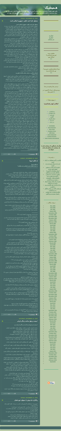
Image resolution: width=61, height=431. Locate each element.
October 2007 (52, 255)
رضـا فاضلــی (52, 111)
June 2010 (52, 285)
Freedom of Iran (52, 131)
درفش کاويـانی (51, 118)
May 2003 (52, 227)
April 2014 (53, 361)
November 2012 (53, 335)
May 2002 (52, 205)
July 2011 (52, 308)
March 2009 (53, 264)
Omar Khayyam (52, 127)
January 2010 (52, 276)
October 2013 (52, 354)
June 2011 (52, 306)
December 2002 (53, 218)
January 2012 (52, 317)
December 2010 (53, 296)
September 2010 (53, 291)
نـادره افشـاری (52, 113)
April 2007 (53, 244)
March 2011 (53, 301)
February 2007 (53, 241)
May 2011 (52, 305)
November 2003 (53, 237)
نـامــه (51, 37)
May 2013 (52, 345)
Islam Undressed (52, 134)
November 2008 (53, 260)
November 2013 (53, 356)
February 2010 (53, 278)
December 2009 (53, 275)
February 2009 (53, 262)
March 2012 (53, 321)
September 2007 (53, 253)
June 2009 (52, 269)
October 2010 (52, 292)
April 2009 (53, 266)
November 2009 (53, 273)
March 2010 (53, 280)
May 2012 (52, 324)
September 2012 (53, 331)
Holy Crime (52, 129)
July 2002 (52, 209)
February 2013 (53, 340)
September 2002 (53, 213)
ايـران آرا (52, 120)
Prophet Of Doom (51, 136)
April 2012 (53, 322)
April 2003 (53, 225)
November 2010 (53, 294)
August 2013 (52, 351)
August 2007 (52, 252)
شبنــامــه (52, 115)
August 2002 (52, 211)
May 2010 (52, 283)
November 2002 (53, 216)
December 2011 (53, 315)
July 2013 (52, 349)
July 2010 (52, 287)
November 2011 (53, 314)
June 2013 (52, 347)
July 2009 (52, 271)
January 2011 (52, 298)
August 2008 (52, 257)
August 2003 (52, 232)
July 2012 (52, 328)
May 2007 (52, 246)
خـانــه (51, 36)
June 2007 (52, 248)
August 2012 (52, 329)
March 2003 (53, 223)
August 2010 (52, 289)
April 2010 (53, 282)
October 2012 (52, 333)
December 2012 (53, 337)
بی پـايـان (51, 39)
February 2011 (53, 299)
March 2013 (53, 342)
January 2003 (52, 220)
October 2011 (52, 312)
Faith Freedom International (52, 138)
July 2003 (52, 230)
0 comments (32, 154)
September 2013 (53, 352)
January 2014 (52, 358)
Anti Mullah (52, 125)
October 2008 (52, 259)
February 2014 (53, 360)
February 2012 (53, 319)
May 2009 (52, 267)
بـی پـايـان (52, 122)
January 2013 (52, 338)
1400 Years (52, 133)
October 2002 (52, 214)
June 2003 (52, 229)
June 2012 (52, 326)
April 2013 (53, 344)
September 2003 (53, 234)
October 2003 (52, 236)
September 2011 (53, 310)
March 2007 (53, 243)
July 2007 (52, 250)
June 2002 (52, 207)
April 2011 (52, 303)
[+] (51, 58)
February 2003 (53, 221)
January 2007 (52, 239)
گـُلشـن (51, 117)
